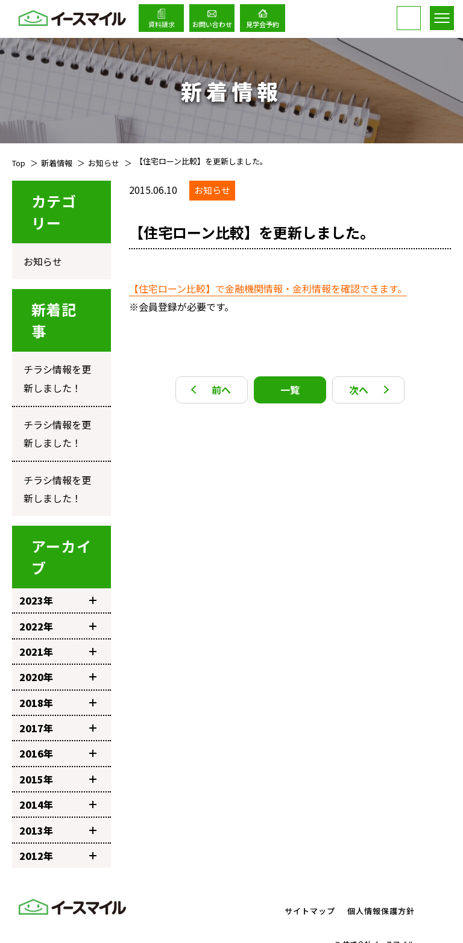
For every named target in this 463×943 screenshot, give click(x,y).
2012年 (57, 825)
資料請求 (161, 24)
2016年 (57, 723)
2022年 (57, 595)
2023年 (57, 570)
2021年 (57, 621)
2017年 (57, 698)
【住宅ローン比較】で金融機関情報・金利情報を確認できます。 (268, 288)
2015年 (57, 748)
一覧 (290, 389)
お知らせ (38, 258)
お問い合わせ (212, 24)
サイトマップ (310, 880)
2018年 (57, 672)
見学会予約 (262, 24)
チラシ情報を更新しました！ (57, 366)
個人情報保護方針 (381, 880)
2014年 (57, 774)
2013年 (57, 799)
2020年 (57, 647)
